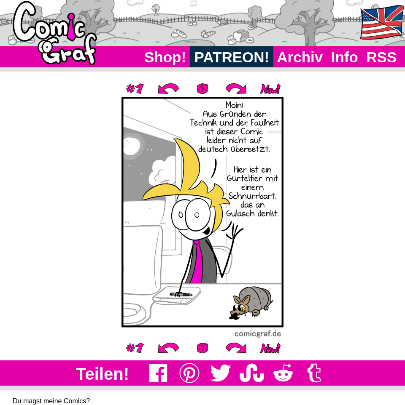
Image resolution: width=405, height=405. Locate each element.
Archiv (300, 57)
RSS (381, 57)
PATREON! (231, 57)
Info (344, 57)
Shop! (165, 57)
